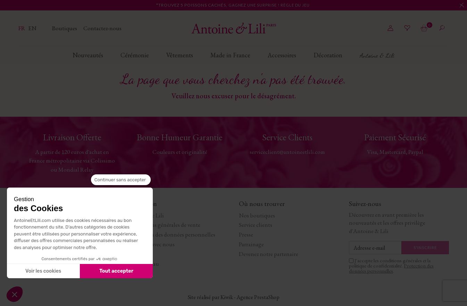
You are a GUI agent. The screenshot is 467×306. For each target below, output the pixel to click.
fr (22, 28)
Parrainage (251, 244)
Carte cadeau (143, 263)
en (32, 28)
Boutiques (65, 28)
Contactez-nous (102, 28)
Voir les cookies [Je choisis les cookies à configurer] (43, 271)
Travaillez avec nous (151, 244)
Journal (137, 254)
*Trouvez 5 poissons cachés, (233, 5)
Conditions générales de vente (164, 225)
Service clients (255, 225)
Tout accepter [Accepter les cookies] (116, 271)
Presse (246, 234)
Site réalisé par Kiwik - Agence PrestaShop (234, 297)
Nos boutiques (257, 215)
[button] (14, 294)
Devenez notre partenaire (268, 254)
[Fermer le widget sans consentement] (121, 179)
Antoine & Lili (146, 215)
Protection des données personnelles (171, 234)
